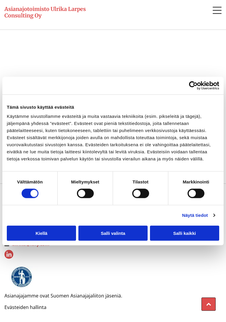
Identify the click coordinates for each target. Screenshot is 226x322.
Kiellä (41, 232)
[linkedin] (8, 255)
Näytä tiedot (195, 215)
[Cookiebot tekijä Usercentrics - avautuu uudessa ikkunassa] (193, 85)
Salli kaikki (184, 232)
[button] (217, 10)
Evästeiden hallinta (25, 307)
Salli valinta (113, 232)
